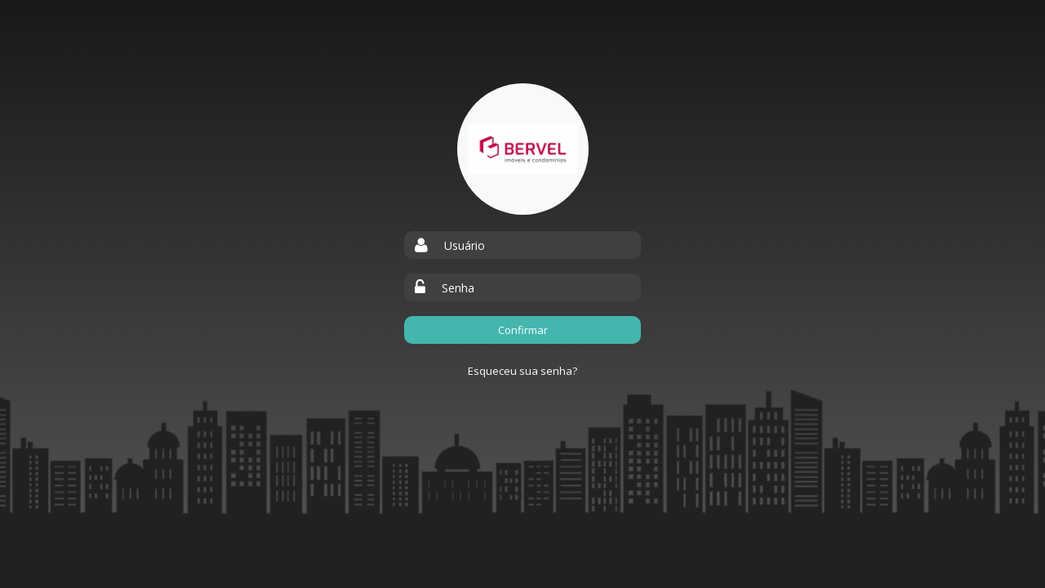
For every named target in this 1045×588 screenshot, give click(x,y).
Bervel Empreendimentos (523, 149)
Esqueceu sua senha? (522, 370)
